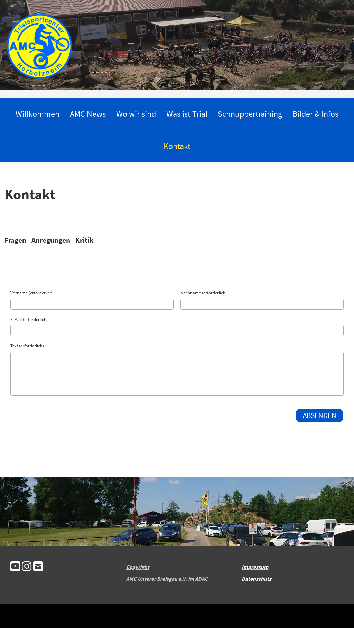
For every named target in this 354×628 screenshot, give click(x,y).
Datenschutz (256, 578)
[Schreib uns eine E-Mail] (38, 567)
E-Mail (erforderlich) (29, 319)
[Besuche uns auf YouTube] (15, 567)
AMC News (88, 114)
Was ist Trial (186, 114)
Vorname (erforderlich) (32, 293)
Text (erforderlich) (27, 346)
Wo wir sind (136, 114)
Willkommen (37, 114)
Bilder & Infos (315, 114)
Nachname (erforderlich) (203, 293)
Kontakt (177, 146)
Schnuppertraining (250, 114)
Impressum (255, 567)
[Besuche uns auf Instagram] (26, 567)
